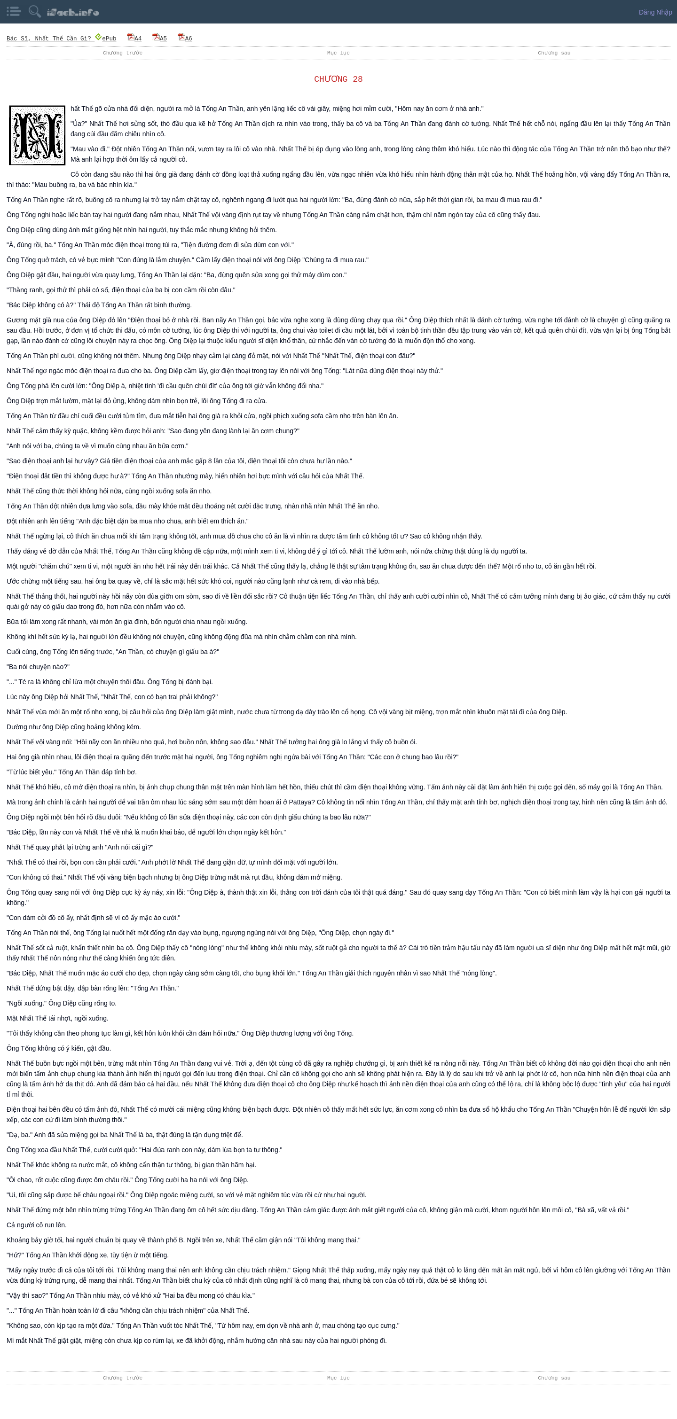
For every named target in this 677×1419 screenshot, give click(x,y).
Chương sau (554, 52)
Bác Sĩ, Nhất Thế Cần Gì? (51, 38)
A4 (135, 38)
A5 (160, 38)
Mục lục (338, 52)
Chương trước (122, 52)
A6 (185, 38)
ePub (106, 38)
